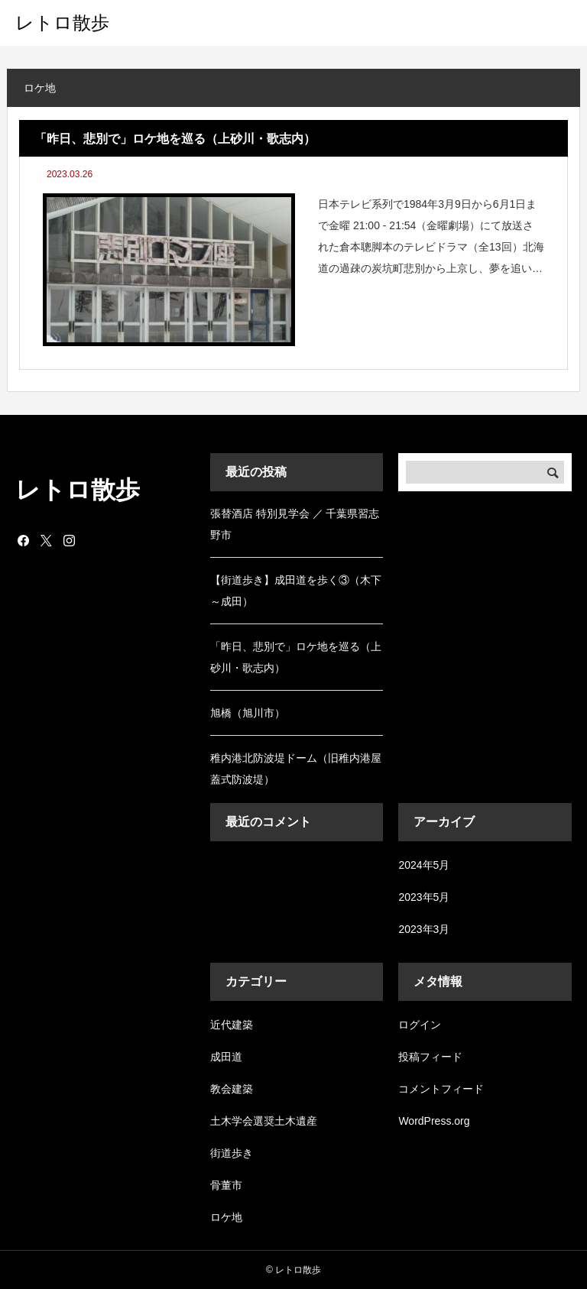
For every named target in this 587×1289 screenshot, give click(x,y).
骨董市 (226, 1185)
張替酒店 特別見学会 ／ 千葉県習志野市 (295, 524)
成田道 (226, 1057)
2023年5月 (423, 897)
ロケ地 (226, 1217)
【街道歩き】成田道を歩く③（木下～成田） (295, 590)
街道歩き (231, 1153)
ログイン (419, 1025)
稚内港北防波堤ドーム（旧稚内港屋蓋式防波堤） (295, 768)
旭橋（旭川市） (247, 713)
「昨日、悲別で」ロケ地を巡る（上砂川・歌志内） (295, 657)
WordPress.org (433, 1121)
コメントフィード (441, 1089)
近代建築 (231, 1025)
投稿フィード (430, 1057)
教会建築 (231, 1089)
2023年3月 (423, 929)
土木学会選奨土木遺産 (263, 1121)
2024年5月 (423, 865)
